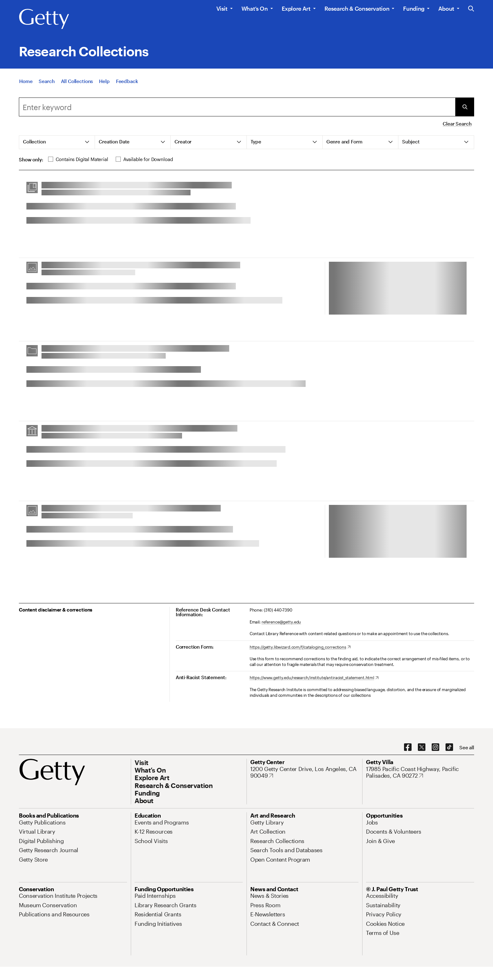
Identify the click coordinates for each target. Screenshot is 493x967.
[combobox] (237, 107)
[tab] (57, 142)
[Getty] (44, 19)
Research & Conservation (357, 8)
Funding (413, 8)
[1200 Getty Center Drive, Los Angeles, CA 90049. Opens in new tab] (304, 772)
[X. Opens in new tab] (421, 747)
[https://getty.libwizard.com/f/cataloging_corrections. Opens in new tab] (300, 647)
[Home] (25, 84)
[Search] (46, 84)
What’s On (254, 8)
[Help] (104, 84)
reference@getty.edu (281, 621)
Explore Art (296, 8)
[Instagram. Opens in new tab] (435, 747)
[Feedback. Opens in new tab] (127, 84)
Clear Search (457, 123)
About (446, 8)
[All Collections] (77, 84)
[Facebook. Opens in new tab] (408, 747)
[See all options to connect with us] (466, 747)
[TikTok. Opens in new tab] (449, 747)
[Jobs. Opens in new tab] (372, 822)
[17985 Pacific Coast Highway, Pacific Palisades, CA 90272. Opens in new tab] (420, 772)
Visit (222, 8)
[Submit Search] (464, 107)
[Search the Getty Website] (471, 9)
